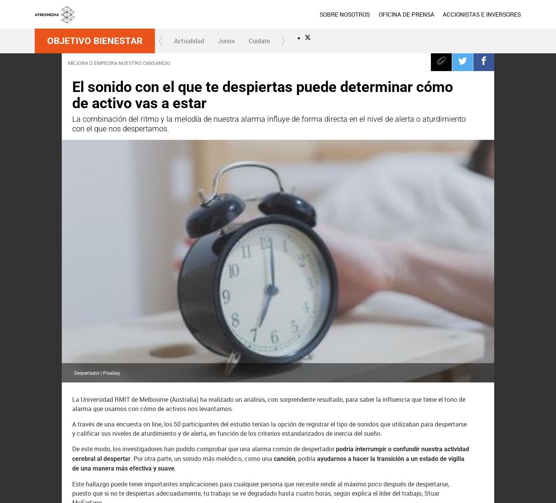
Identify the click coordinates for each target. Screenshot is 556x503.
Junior (226, 41)
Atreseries (361, 450)
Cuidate (259, 41)
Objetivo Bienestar (94, 41)
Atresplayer (475, 450)
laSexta (254, 450)
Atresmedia (62, 449)
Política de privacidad (349, 483)
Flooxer (507, 450)
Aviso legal (312, 483)
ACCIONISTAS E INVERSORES (482, 14)
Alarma (173, 409)
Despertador (133, 409)
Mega (335, 450)
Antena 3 (227, 450)
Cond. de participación (440, 483)
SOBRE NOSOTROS (345, 14)
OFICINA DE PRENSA (406, 14)
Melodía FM (442, 450)
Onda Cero (388, 450)
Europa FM (415, 450)
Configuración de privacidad (330, 492)
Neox (281, 450)
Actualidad (189, 41)
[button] (161, 41)
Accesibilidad (377, 492)
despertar (90, 409)
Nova (308, 450)
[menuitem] (344, 14)
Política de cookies (394, 483)
